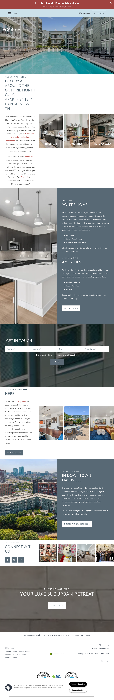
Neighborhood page (82, 510)
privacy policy (71, 355)
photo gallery (20, 401)
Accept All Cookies (78, 684)
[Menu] (12, 13)
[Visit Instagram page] (21, 560)
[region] (51, 687)
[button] (111, 3)
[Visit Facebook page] (7, 560)
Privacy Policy (104, 645)
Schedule (24, 177)
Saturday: (8, 654)
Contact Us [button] (57, 605)
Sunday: (8, 658)
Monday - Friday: (11, 651)
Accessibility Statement (100, 648)
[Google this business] (14, 560)
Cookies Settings (78, 690)
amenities (29, 156)
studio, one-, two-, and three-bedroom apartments (20, 137)
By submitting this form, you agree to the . (57, 355)
